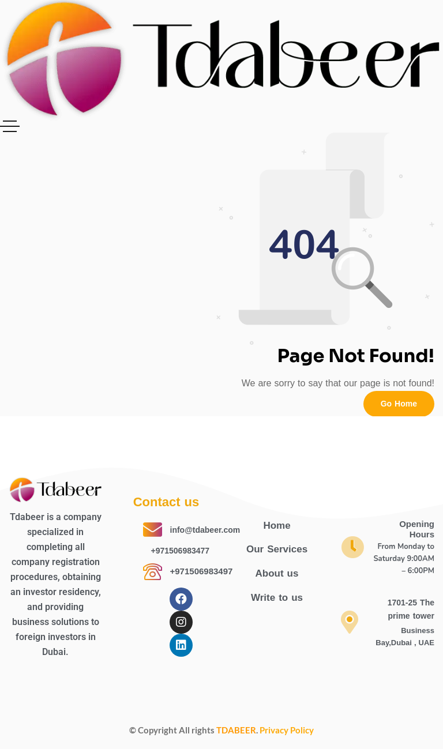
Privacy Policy (287, 730)
